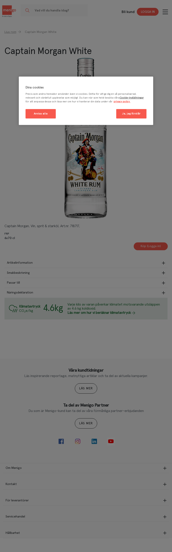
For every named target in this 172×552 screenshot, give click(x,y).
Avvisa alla (40, 113)
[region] (86, 100)
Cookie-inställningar (132, 98)
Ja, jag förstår (131, 113)
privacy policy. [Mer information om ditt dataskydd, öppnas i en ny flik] (122, 101)
